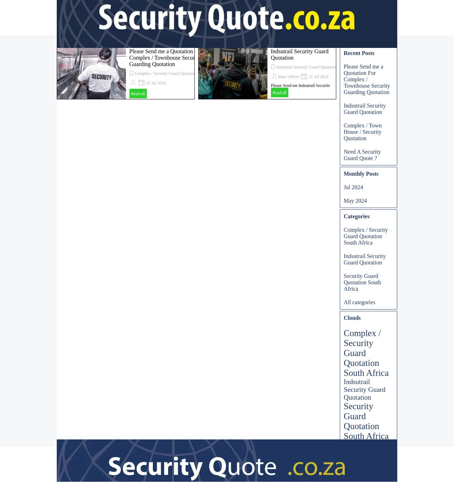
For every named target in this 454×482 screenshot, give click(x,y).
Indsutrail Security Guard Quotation (307, 67)
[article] (126, 72)
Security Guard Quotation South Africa (362, 282)
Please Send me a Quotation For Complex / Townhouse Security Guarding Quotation (166, 57)
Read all (138, 93)
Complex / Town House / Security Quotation (363, 131)
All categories (359, 302)
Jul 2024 (353, 187)
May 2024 (355, 201)
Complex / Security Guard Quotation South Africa (177, 73)
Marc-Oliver (288, 76)
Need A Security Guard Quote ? (362, 155)
